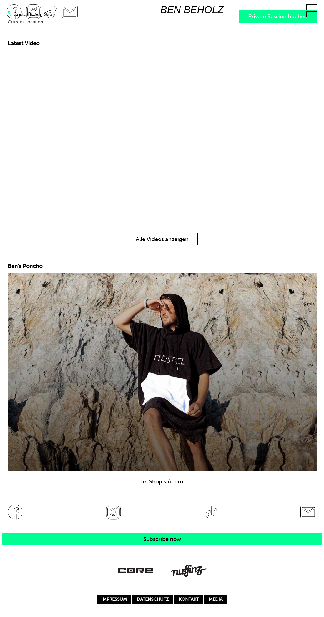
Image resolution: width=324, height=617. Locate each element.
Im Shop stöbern (162, 481)
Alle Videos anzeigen (162, 239)
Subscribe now (162, 539)
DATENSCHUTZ (153, 599)
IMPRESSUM (114, 599)
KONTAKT (189, 599)
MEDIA (216, 599)
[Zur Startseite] (192, 11)
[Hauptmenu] (311, 7)
